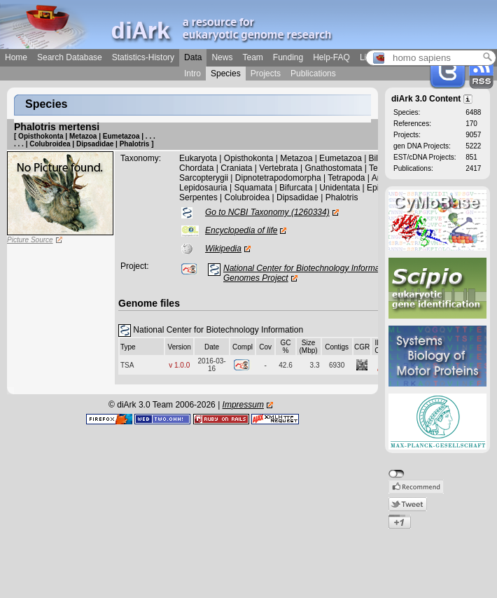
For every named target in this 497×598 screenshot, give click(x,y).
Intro (192, 73)
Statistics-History (143, 57)
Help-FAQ (331, 57)
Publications (313, 73)
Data (193, 57)
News (221, 57)
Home (16, 57)
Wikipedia (223, 248)
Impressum (243, 405)
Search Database (69, 57)
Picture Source (30, 240)
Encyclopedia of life (241, 230)
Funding (288, 57)
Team (252, 57)
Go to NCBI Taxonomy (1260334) (267, 212)
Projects (266, 73)
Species (226, 73)
